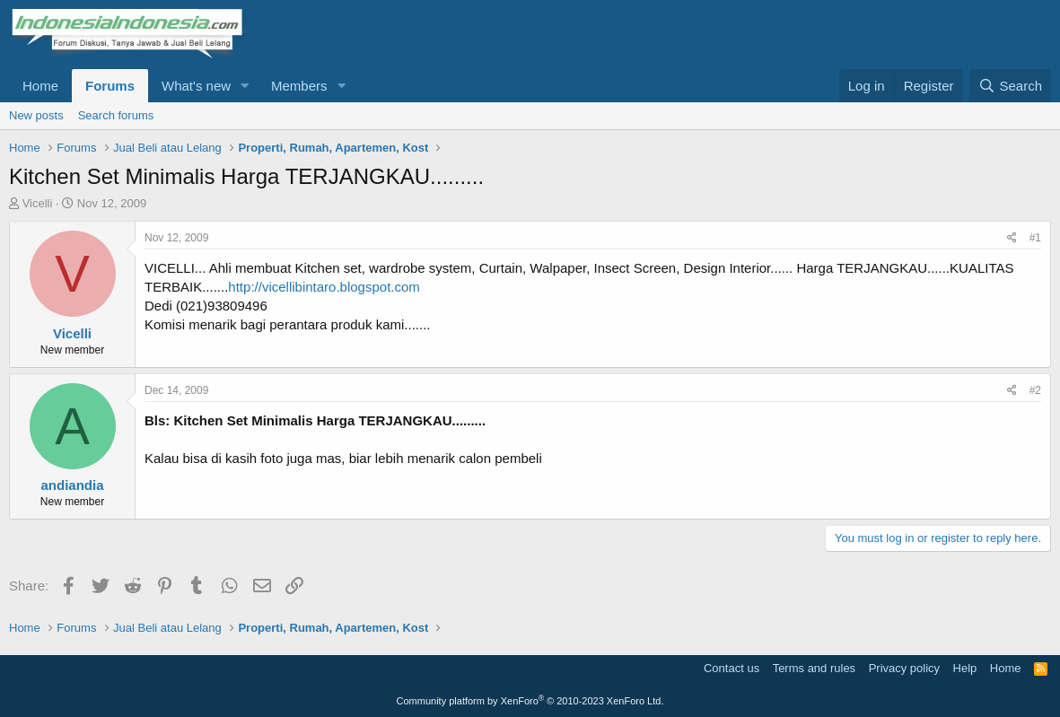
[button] (245, 85)
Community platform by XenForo (530, 700)
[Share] (1012, 238)
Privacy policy (904, 668)
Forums (110, 85)
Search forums (116, 115)
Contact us (731, 668)
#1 (1035, 238)
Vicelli (37, 203)
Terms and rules (814, 668)
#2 (1035, 390)
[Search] (1010, 85)
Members (299, 85)
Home (40, 85)
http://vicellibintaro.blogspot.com (323, 286)
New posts (36, 115)
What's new (196, 85)
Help (965, 668)
